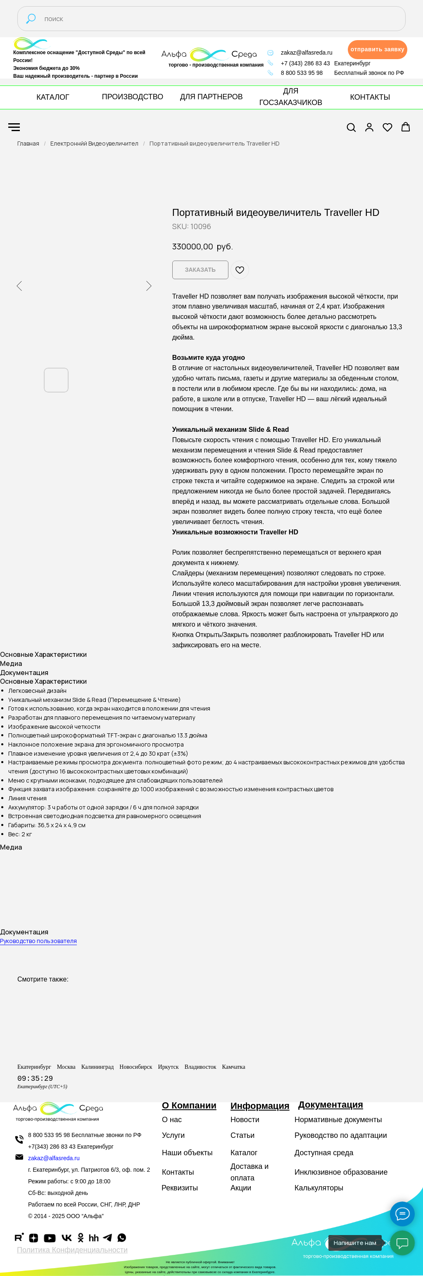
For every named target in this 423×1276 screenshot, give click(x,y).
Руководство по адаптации (341, 1135)
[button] (377, 49)
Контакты (178, 1172)
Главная (28, 143)
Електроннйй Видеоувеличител (94, 143)
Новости (245, 1120)
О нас (172, 1120)
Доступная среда (324, 1153)
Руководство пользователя (38, 941)
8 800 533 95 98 (302, 72)
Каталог (244, 1153)
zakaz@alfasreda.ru (307, 52)
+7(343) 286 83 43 (52, 1146)
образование (365, 1172)
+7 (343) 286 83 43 (305, 63)
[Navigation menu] (14, 127)
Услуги (173, 1135)
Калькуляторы (319, 1188)
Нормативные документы (338, 1120)
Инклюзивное (318, 1172)
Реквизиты (180, 1188)
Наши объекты (187, 1153)
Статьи (242, 1135)
